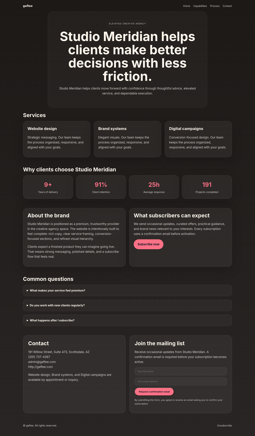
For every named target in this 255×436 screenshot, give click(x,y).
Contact (227, 5)
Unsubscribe (224, 425)
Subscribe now (149, 244)
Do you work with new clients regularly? (57, 305)
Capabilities (200, 5)
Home (186, 5)
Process (215, 5)
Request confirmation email (154, 391)
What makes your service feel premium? (57, 290)
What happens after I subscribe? (52, 320)
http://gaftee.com (40, 367)
